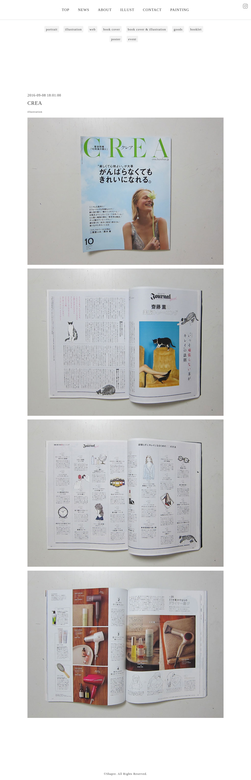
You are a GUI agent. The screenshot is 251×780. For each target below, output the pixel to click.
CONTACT (152, 10)
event (132, 39)
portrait (51, 29)
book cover (111, 29)
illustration (73, 29)
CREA (34, 103)
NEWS (83, 10)
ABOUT (105, 10)
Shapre (111, 774)
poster (116, 39)
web (92, 29)
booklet (195, 29)
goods (178, 29)
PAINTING (179, 10)
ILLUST (127, 10)
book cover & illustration (147, 29)
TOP (65, 10)
